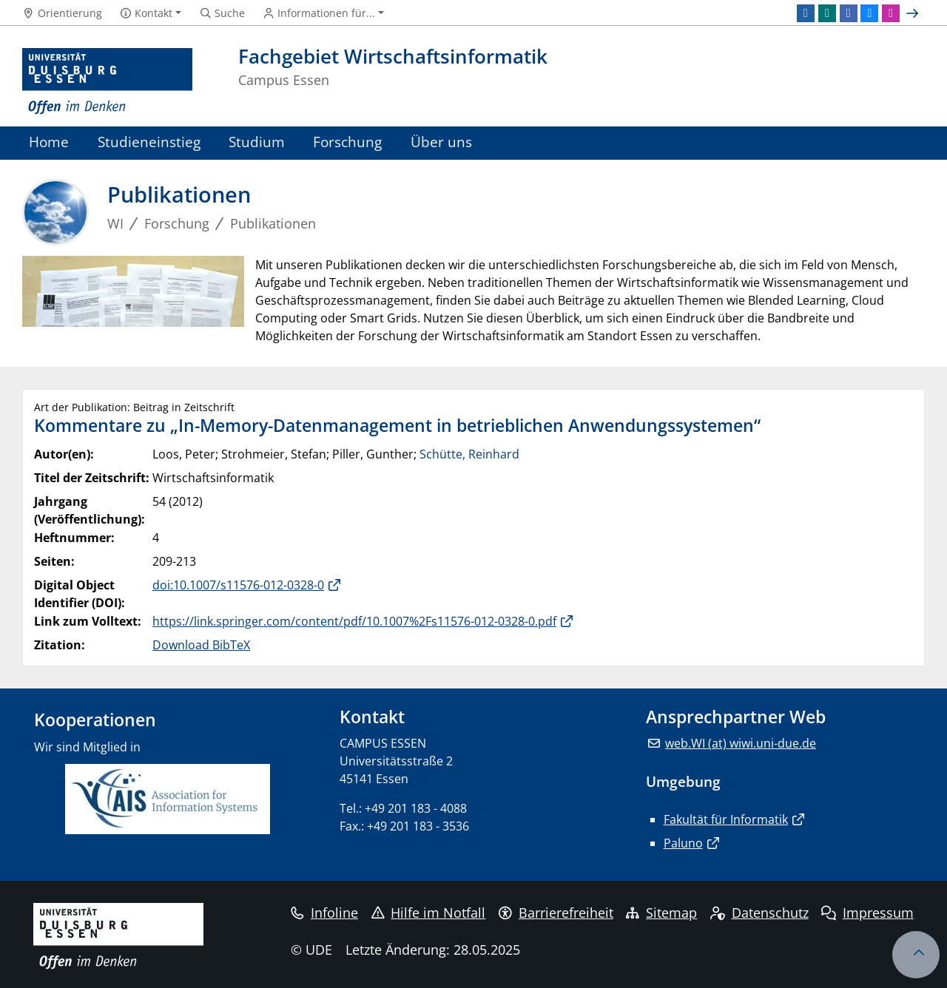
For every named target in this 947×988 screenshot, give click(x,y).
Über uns (441, 142)
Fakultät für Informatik (726, 819)
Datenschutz (759, 912)
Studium (257, 142)
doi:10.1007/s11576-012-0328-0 (238, 585)
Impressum (867, 912)
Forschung (347, 142)
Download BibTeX (201, 645)
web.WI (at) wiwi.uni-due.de (740, 743)
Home (49, 142)
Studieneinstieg (149, 142)
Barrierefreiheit (556, 912)
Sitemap (661, 912)
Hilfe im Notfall (428, 912)
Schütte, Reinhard (469, 454)
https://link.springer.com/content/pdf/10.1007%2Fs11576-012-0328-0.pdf (354, 621)
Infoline (324, 912)
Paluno (683, 843)
